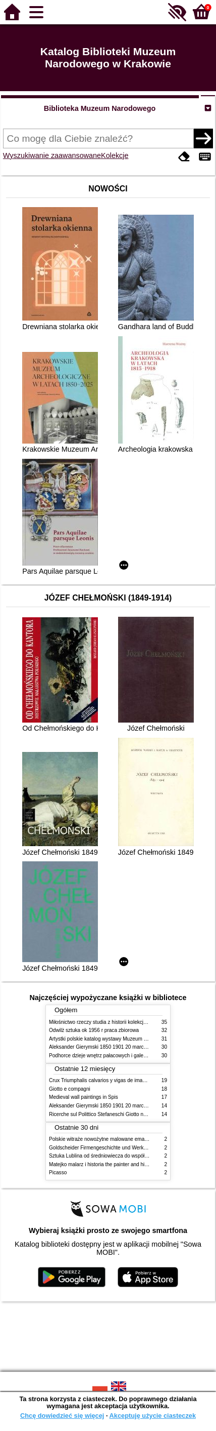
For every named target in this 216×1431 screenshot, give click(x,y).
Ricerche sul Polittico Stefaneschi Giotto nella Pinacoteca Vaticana (124, 1114)
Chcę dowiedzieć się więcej (62, 1415)
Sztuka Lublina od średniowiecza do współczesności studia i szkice (124, 1156)
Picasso (58, 1172)
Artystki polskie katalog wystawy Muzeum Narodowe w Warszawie (123, 1039)
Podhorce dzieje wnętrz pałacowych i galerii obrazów (108, 1055)
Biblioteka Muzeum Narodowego (99, 108)
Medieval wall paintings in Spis (83, 1097)
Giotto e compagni (69, 1089)
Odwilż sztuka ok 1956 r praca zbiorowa (94, 1030)
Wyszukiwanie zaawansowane (52, 155)
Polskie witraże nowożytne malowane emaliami (102, 1139)
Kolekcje (114, 155)
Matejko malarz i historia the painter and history (102, 1164)
